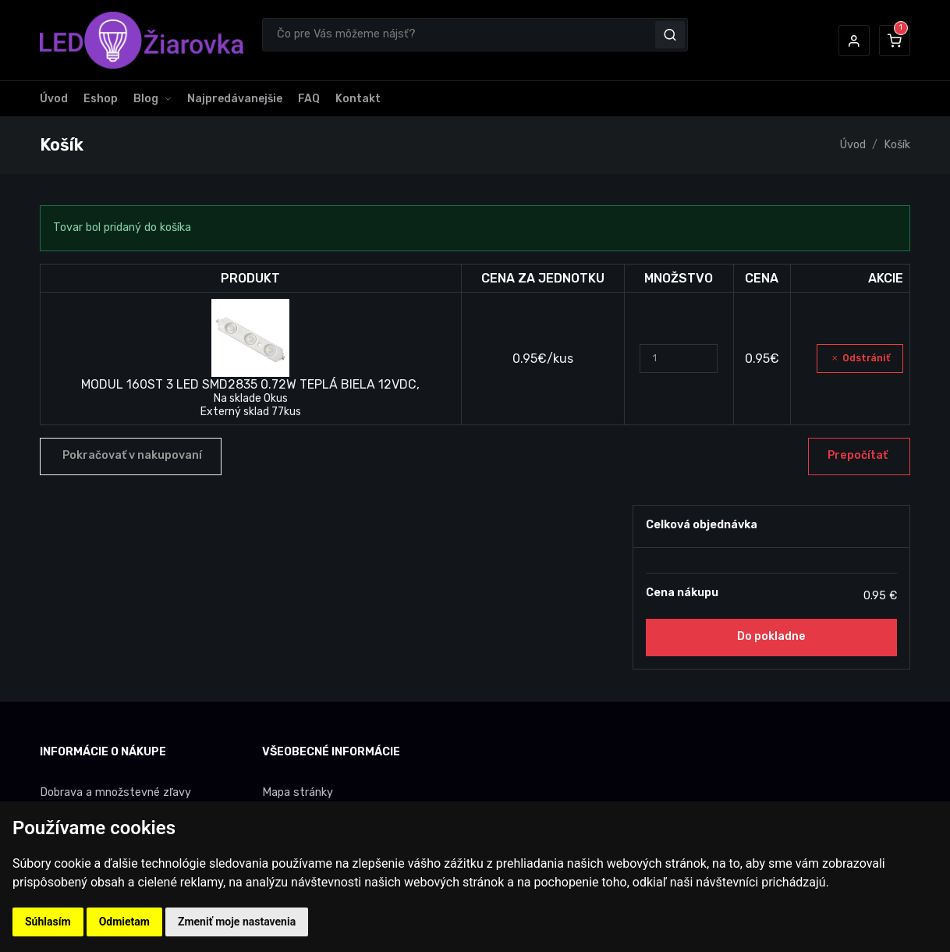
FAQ (309, 98)
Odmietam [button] (124, 921)
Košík (897, 144)
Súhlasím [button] (48, 921)
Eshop (100, 98)
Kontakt (358, 98)
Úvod (54, 98)
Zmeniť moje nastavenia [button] (237, 921)
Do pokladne (771, 636)
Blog (145, 98)
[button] (854, 40)
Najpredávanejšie (234, 98)
